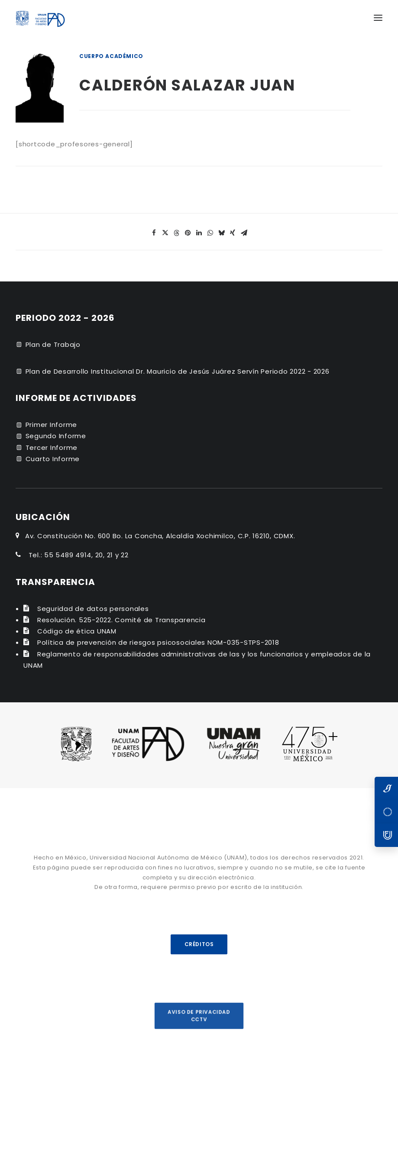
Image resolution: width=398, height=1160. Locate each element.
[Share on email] (244, 233)
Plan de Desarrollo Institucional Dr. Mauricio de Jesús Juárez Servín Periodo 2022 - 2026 (178, 371)
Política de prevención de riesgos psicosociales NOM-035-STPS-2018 (158, 642)
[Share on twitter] (165, 233)
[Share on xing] (233, 233)
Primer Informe (52, 424)
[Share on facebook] (154, 233)
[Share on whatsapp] (210, 233)
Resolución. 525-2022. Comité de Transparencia (121, 619)
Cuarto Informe (53, 458)
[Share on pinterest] (188, 233)
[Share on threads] (176, 233)
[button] (378, 18)
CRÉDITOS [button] (199, 944)
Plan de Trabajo (53, 344)
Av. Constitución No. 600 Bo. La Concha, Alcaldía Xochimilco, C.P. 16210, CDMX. (160, 535)
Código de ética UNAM (76, 631)
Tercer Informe (52, 447)
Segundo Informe (56, 435)
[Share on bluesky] (222, 233)
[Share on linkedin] (199, 233)
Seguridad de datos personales (93, 608)
